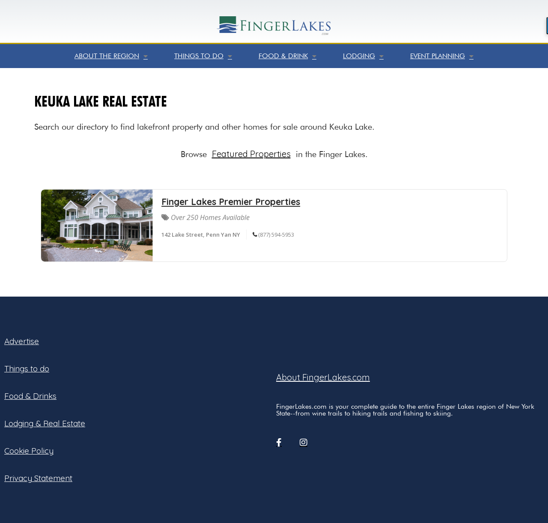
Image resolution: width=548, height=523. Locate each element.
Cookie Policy (29, 451)
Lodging (363, 56)
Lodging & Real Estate (44, 423)
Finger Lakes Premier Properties (230, 201)
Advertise (21, 341)
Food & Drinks (30, 396)
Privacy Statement (38, 478)
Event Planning (442, 56)
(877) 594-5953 (276, 234)
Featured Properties (251, 154)
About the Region (111, 56)
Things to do (203, 56)
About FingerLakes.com (323, 377)
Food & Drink (287, 56)
